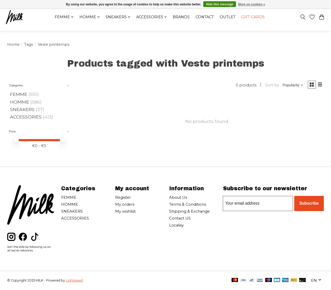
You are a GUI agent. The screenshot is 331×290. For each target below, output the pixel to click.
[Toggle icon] (301, 17)
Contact (205, 17)
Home (13, 44)
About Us (178, 197)
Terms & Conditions (187, 204)
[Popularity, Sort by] (291, 86)
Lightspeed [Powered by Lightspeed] (74, 280)
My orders (124, 204)
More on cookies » (251, 4)
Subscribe (309, 203)
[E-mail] (258, 203)
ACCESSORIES (26, 117)
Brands (181, 17)
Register (123, 197)
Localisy (176, 225)
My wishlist (125, 211)
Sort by (270, 85)
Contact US (180, 218)
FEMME (18, 94)
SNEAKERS (22, 109)
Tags (28, 44)
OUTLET (230, 17)
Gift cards (256, 17)
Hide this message (219, 4)
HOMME (19, 102)
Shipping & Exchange (189, 211)
